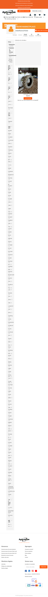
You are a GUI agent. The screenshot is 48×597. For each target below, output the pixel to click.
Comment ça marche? (29, 549)
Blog (26, 555)
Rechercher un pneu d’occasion (7, 555)
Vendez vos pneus (24, 11)
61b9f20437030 (22, 31)
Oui (10, 72)
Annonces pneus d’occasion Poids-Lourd (9, 551)
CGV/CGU (3, 564)
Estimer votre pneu (5, 557)
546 (25, 34)
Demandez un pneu (36, 11)
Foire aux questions (28, 551)
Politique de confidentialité (6, 566)
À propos (15, 34)
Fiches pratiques (28, 553)
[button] (22, 100)
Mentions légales (4, 568)
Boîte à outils (38, 17)
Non (10, 83)
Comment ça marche (11, 19)
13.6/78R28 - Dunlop (27, 94)
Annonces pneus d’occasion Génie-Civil (8, 553)
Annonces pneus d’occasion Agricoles (8, 549)
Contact (20, 34)
